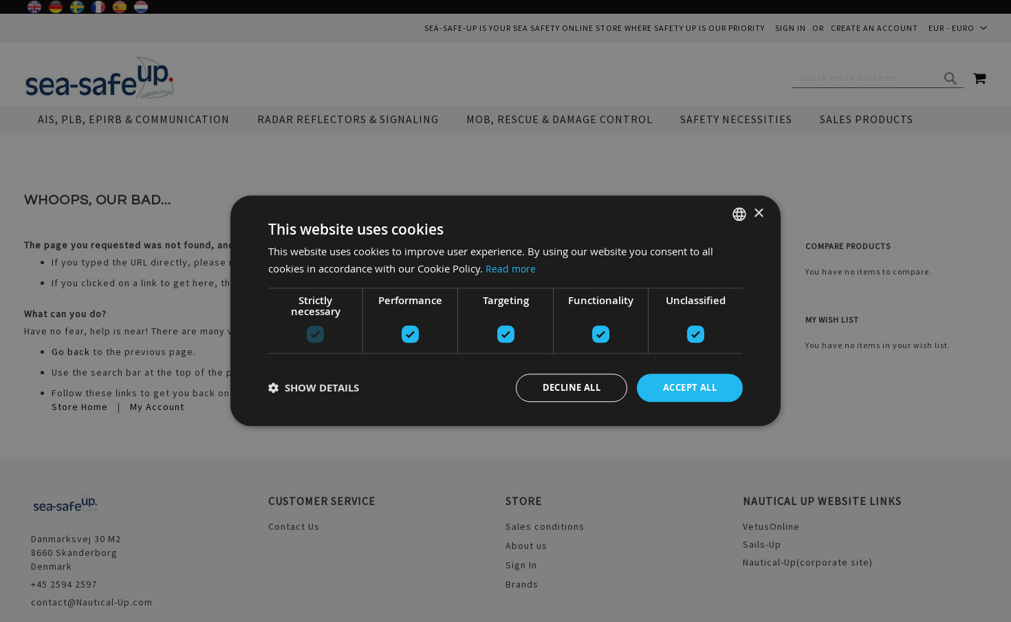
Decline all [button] (562, 387)
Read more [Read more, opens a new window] (511, 268)
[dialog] (505, 311)
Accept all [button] (687, 387)
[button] (313, 387)
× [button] (758, 212)
